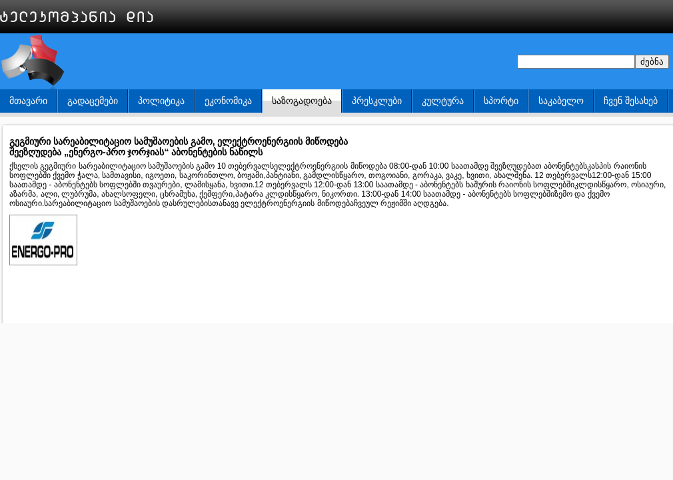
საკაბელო (561, 100)
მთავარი (28, 100)
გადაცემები (92, 100)
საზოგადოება (302, 100)
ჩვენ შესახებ (631, 100)
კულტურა (443, 100)
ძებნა (652, 62)
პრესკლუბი (377, 100)
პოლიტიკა (161, 100)
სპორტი (501, 100)
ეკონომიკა (228, 100)
